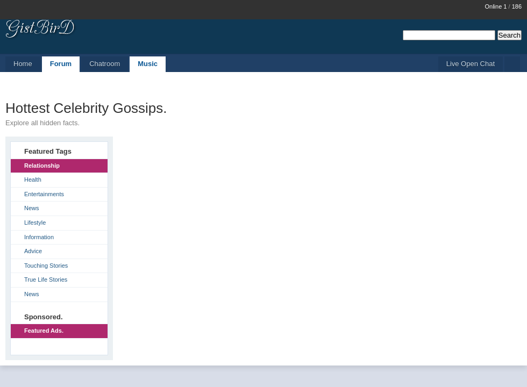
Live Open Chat (470, 64)
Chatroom (104, 64)
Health (32, 179)
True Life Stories (45, 279)
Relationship (42, 165)
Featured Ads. (43, 330)
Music (148, 64)
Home (22, 64)
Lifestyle (35, 222)
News (31, 208)
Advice (33, 251)
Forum (61, 64)
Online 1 (496, 6)
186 (517, 6)
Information (39, 237)
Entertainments (44, 194)
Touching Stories (46, 265)
